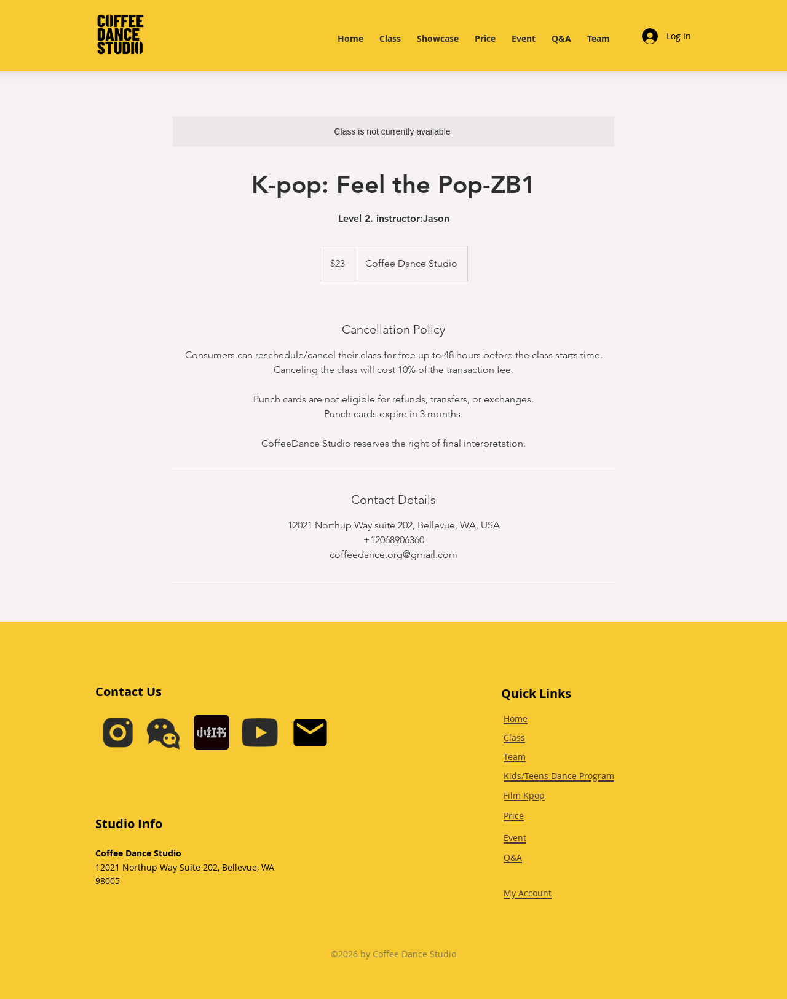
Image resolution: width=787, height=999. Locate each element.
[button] (163, 733)
